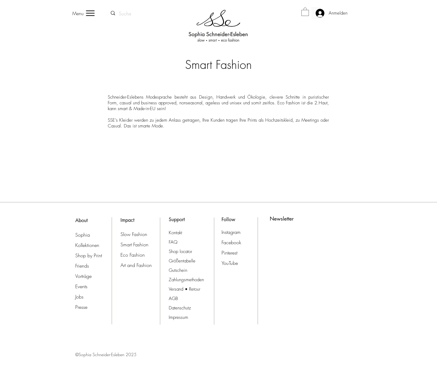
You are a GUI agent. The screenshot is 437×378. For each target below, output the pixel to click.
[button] (305, 11)
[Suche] (125, 13)
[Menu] (84, 13)
